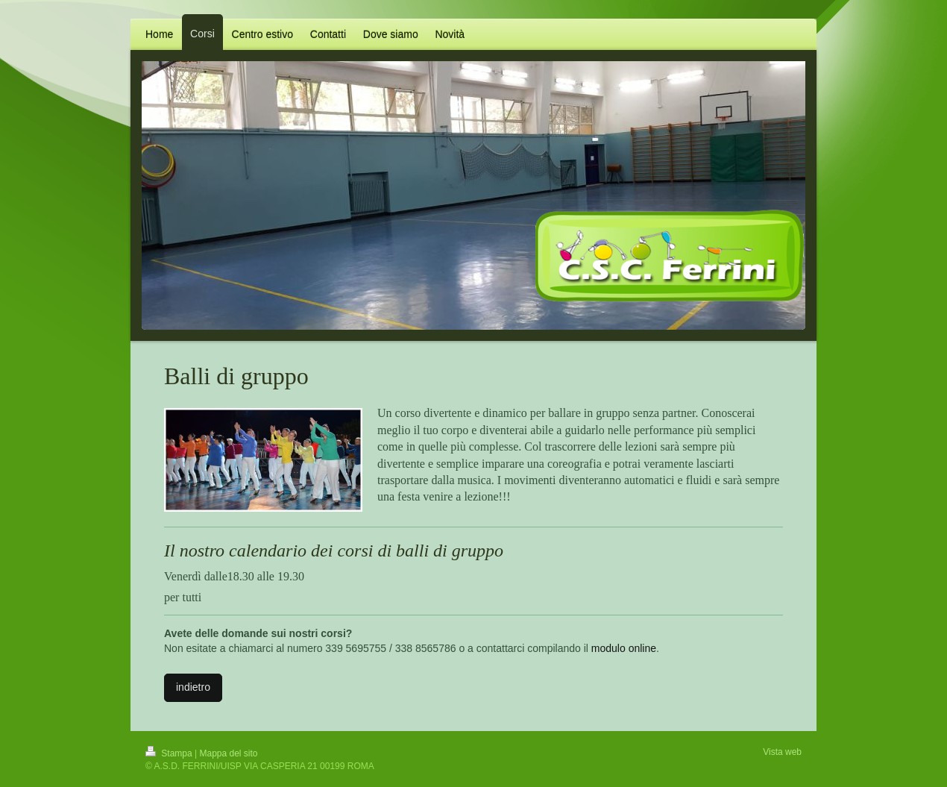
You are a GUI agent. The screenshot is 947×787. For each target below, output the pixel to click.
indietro (193, 687)
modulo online (623, 648)
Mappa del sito (229, 753)
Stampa (170, 753)
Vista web (782, 752)
